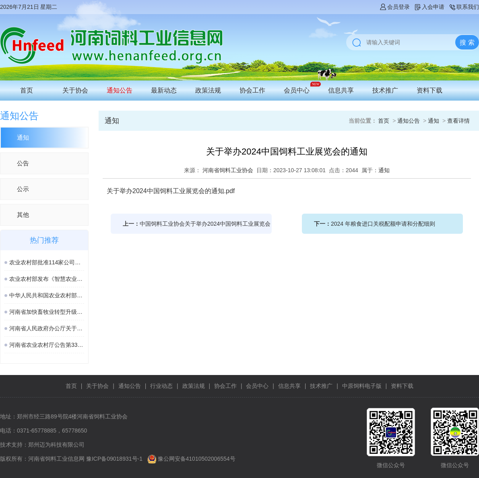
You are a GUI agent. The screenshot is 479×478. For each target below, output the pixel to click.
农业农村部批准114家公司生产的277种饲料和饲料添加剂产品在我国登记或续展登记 (46, 262)
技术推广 (385, 90)
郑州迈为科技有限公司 (56, 444)
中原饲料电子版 (362, 386)
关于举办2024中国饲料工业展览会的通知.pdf (171, 190)
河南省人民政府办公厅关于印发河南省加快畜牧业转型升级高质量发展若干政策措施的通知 (46, 328)
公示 (23, 188)
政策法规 (208, 90)
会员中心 (297, 90)
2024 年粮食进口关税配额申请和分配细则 (383, 223)
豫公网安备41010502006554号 (196, 458)
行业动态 (161, 386)
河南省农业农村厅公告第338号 (46, 345)
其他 (23, 214)
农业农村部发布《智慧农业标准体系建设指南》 (46, 279)
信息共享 (341, 90)
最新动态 (164, 90)
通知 (23, 137)
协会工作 (252, 90)
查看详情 (458, 120)
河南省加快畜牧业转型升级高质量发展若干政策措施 (46, 312)
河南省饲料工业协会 (227, 170)
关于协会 (75, 90)
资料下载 (429, 90)
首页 (26, 90)
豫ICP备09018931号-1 (114, 458)
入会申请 (429, 7)
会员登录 (394, 7)
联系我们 (463, 7)
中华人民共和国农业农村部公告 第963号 (46, 295)
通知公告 (119, 90)
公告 (23, 163)
